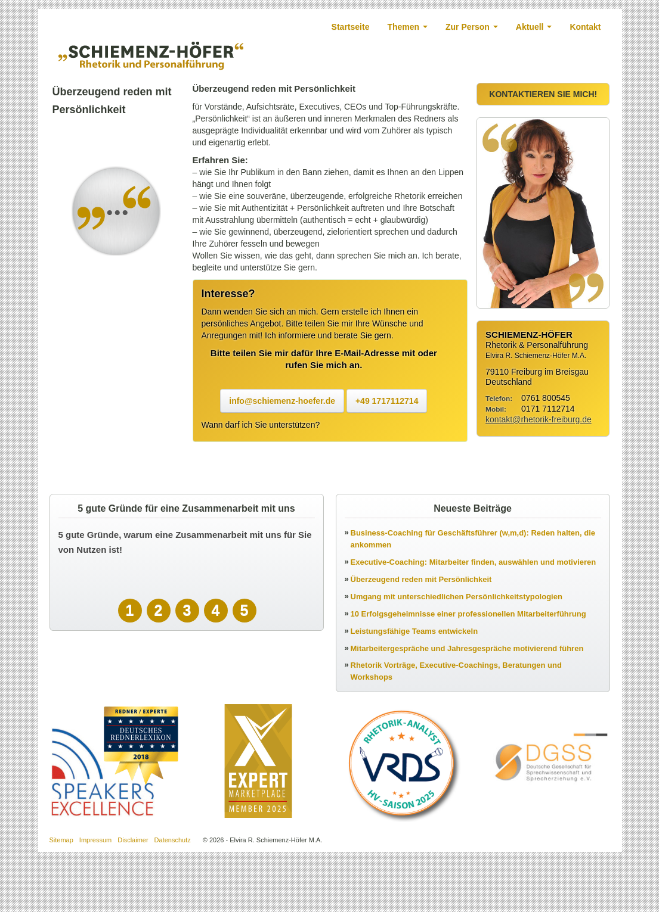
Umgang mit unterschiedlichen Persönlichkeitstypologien (456, 597)
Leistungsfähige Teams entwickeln (414, 631)
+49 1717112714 (387, 401)
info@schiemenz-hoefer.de (282, 401)
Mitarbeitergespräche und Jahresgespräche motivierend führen (467, 649)
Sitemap (61, 840)
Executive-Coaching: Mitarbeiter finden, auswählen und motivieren (473, 562)
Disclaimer (132, 840)
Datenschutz (172, 840)
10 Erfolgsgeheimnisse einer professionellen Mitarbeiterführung (468, 614)
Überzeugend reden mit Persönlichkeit (421, 579)
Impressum (95, 840)
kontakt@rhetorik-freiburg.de (538, 420)
